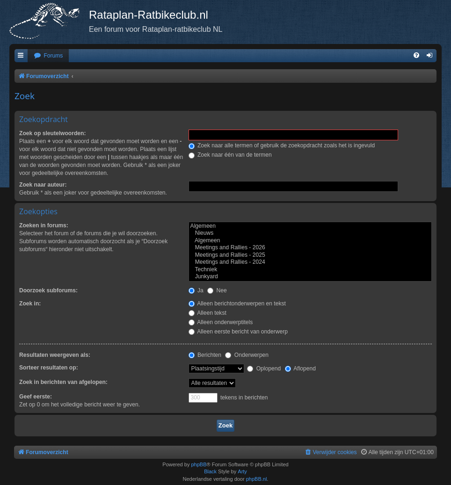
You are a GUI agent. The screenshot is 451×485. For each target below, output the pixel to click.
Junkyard (310, 277)
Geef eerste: (35, 396)
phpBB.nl (256, 479)
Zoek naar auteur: (42, 184)
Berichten (205, 355)
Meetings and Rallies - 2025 (310, 255)
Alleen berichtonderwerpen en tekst (237, 303)
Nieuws (310, 233)
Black (210, 471)
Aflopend (300, 368)
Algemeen (310, 226)
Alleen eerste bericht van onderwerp (238, 331)
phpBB (198, 464)
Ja (196, 290)
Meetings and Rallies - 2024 (310, 262)
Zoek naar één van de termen (230, 155)
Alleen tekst (207, 313)
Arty (242, 471)
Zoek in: (30, 303)
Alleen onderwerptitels (221, 322)
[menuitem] (48, 56)
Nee (217, 290)
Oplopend (264, 368)
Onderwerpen (247, 355)
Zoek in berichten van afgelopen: (63, 382)
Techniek (310, 270)
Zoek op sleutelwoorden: (52, 133)
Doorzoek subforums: (48, 290)
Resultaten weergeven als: (54, 355)
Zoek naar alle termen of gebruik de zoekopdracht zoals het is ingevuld (282, 145)
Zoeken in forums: (43, 225)
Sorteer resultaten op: (48, 367)
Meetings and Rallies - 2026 (310, 248)
